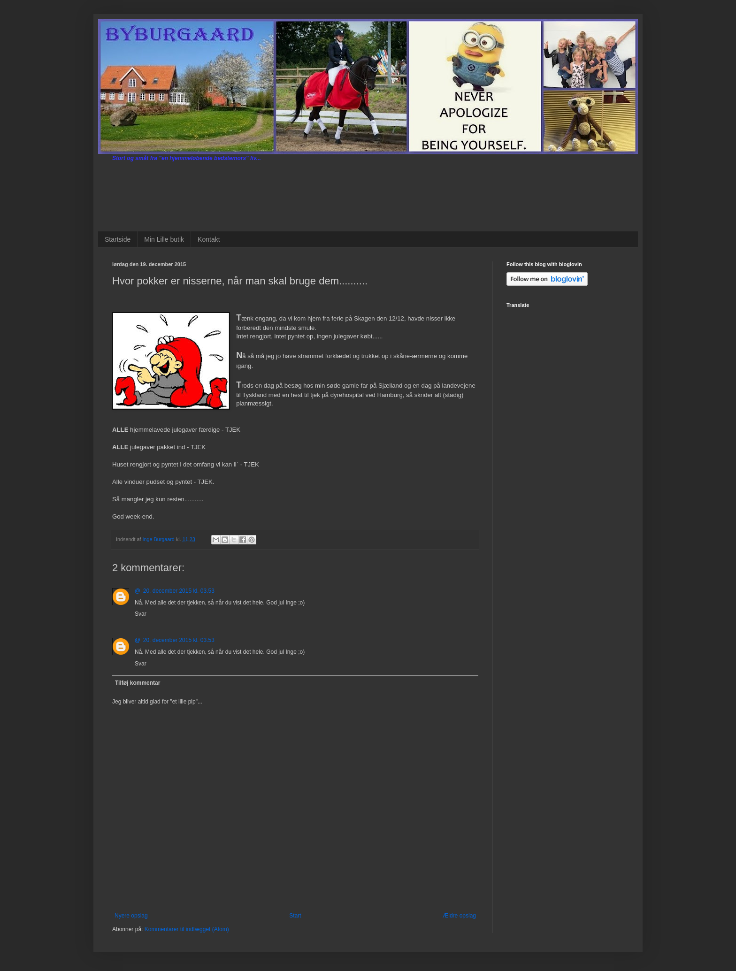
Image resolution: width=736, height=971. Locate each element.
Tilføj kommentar (137, 683)
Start (295, 915)
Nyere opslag (131, 915)
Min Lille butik (164, 239)
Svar (140, 614)
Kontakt (209, 239)
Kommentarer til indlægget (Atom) (187, 929)
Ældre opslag (459, 915)
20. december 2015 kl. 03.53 (179, 591)
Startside (117, 239)
